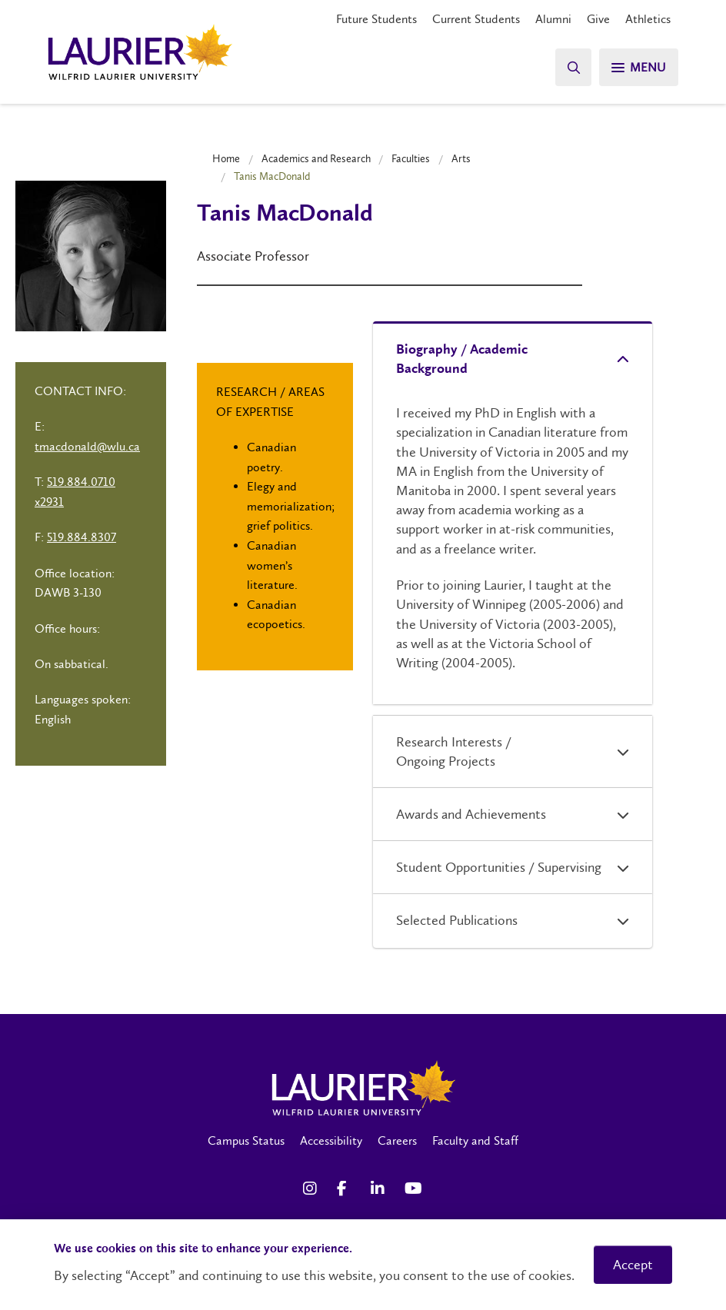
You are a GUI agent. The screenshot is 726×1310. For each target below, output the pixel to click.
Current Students (476, 19)
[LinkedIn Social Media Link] (380, 1188)
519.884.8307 (81, 537)
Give (598, 19)
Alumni (553, 19)
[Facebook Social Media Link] (346, 1188)
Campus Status (246, 1140)
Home (226, 158)
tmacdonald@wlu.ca (87, 446)
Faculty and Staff (475, 1140)
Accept (633, 1264)
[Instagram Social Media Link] (312, 1188)
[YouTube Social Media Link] (414, 1188)
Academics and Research (316, 158)
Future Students (376, 19)
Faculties (410, 158)
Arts (461, 158)
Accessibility (331, 1140)
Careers (397, 1140)
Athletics (648, 19)
